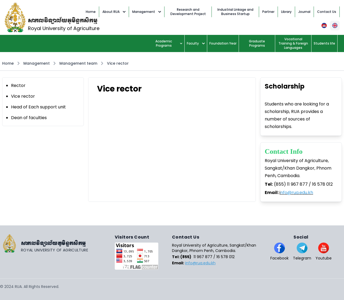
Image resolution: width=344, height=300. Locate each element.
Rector (18, 85)
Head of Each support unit (38, 107)
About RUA (114, 11)
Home (8, 63)
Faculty (196, 43)
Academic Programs (168, 43)
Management (146, 11)
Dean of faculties (29, 118)
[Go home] (57, 243)
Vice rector (118, 63)
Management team (78, 63)
